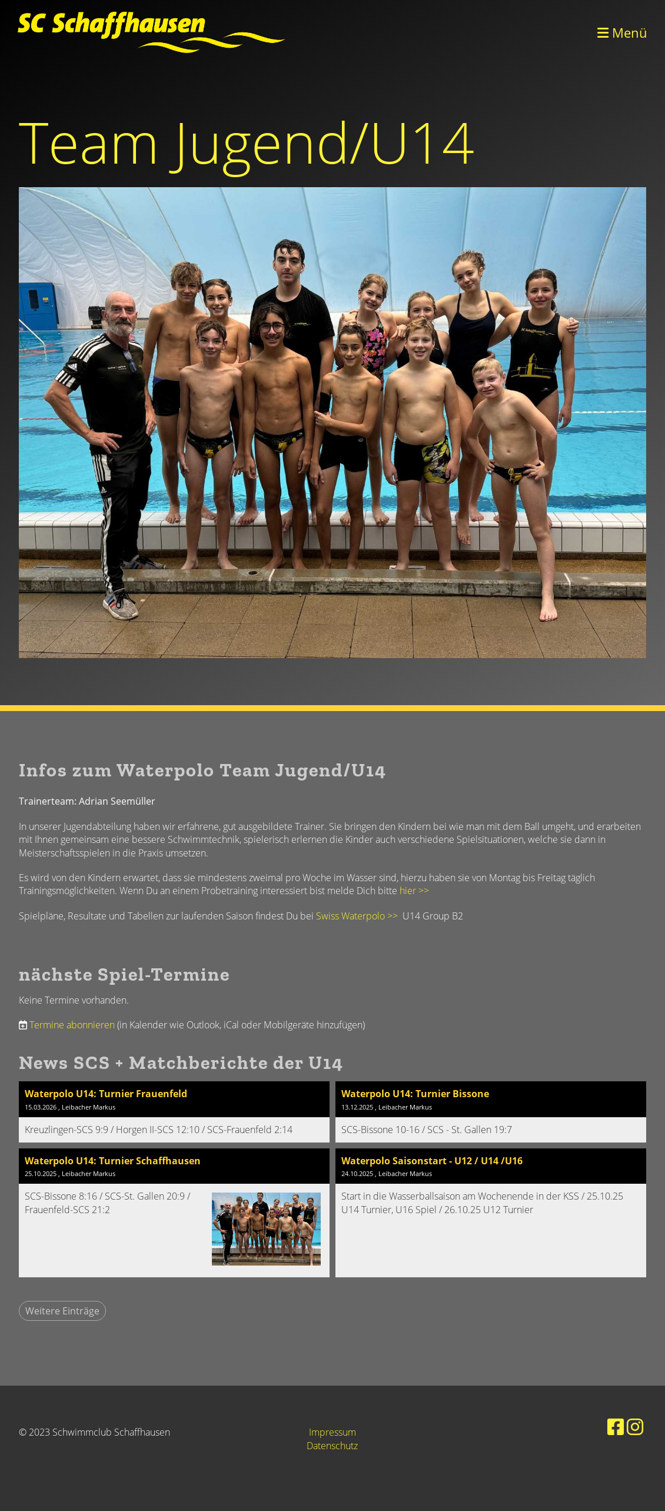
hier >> (414, 890)
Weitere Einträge (62, 1310)
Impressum (332, 1432)
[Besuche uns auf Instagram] (635, 1426)
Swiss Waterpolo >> (359, 915)
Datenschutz (332, 1445)
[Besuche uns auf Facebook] (615, 1426)
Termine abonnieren (72, 1024)
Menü (622, 32)
